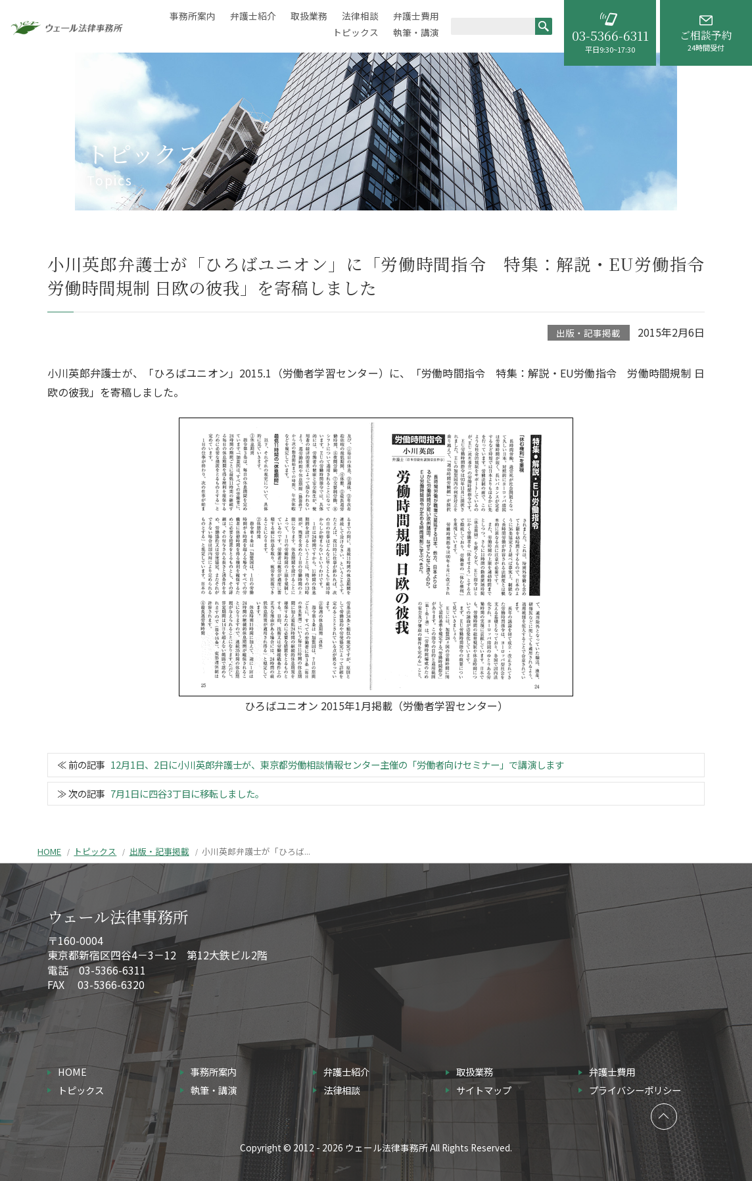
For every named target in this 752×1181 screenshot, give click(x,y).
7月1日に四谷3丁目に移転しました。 (187, 793)
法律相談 (360, 16)
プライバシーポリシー (635, 1090)
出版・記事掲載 (588, 332)
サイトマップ (483, 1090)
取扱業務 (309, 16)
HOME (49, 851)
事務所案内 (193, 16)
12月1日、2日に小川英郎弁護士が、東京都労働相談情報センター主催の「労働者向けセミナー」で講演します (337, 764)
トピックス (356, 32)
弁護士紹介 (253, 16)
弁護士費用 (416, 16)
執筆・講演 (416, 32)
